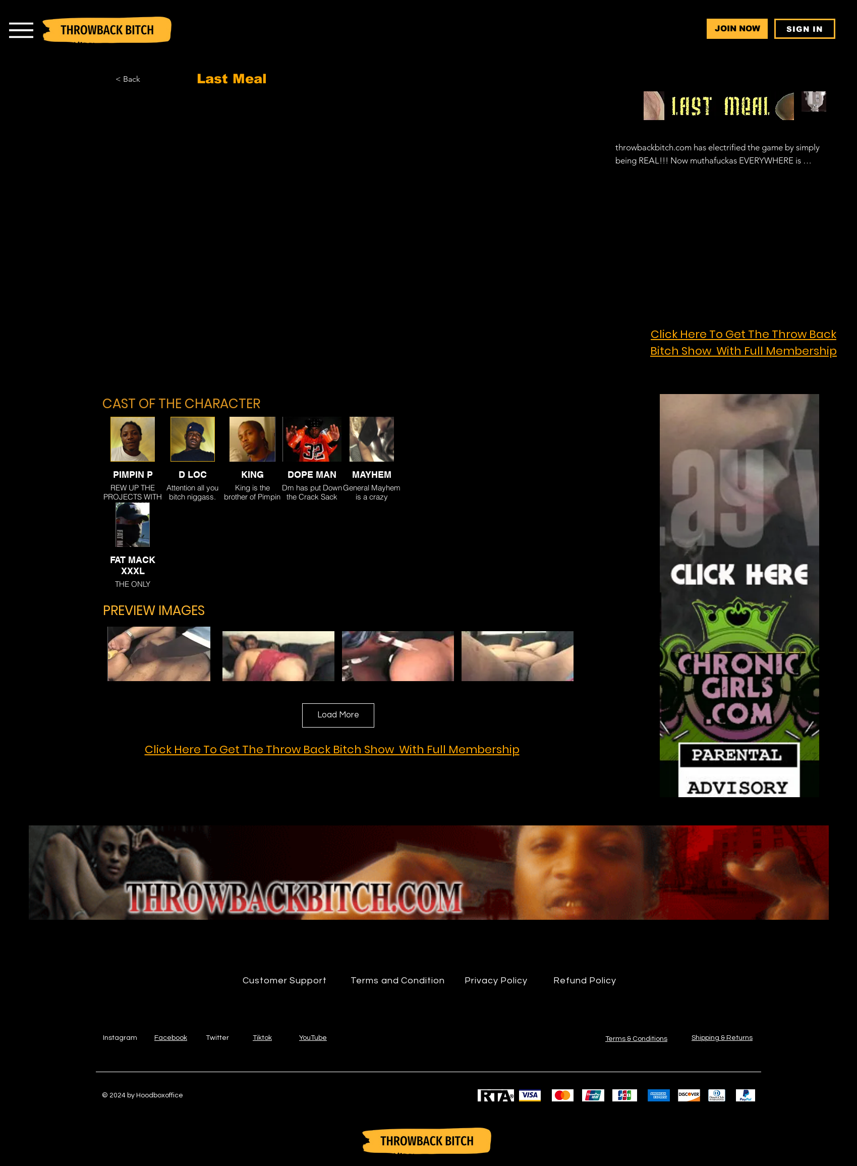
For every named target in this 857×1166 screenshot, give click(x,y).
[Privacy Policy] (496, 981)
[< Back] (143, 79)
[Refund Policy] (585, 981)
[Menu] (21, 30)
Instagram (120, 1037)
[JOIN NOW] (737, 29)
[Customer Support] (285, 981)
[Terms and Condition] (398, 981)
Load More (338, 714)
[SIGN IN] (804, 29)
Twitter (217, 1037)
